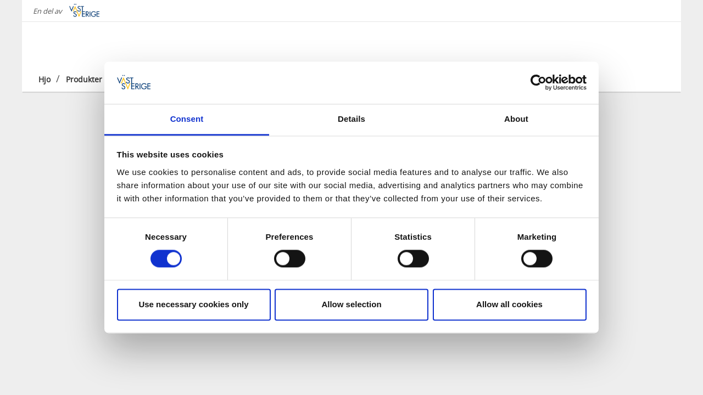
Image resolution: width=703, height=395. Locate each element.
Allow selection (351, 304)
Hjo (44, 79)
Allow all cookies (509, 304)
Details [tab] (351, 118)
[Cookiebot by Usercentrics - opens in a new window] (538, 83)
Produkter (84, 79)
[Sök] (656, 43)
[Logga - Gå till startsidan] (76, 44)
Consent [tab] (187, 118)
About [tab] (516, 118)
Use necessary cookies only (193, 304)
